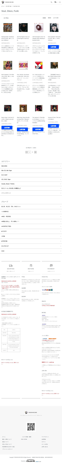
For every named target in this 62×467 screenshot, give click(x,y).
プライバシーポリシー (6, 452)
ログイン (43, 444)
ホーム (2, 6)
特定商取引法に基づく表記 (7, 449)
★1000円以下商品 (6, 227)
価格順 (49, 17)
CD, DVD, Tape (9, 6)
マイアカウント (44, 439)
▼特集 (3, 238)
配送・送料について (6, 442)
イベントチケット (6, 193)
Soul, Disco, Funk (17, 6)
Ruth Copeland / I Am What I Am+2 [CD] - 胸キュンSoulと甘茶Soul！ (7, 76)
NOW (3, 254)
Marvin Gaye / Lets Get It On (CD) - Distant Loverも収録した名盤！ (7, 119)
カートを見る (44, 447)
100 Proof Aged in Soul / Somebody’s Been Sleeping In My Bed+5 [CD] (38, 38)
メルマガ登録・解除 (25, 439)
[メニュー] (60, 2)
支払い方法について (6, 447)
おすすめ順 (55, 17)
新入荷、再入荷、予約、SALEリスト (12, 207)
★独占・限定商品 (6, 217)
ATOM (25, 442)
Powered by (31, 463)
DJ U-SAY (4, 174)
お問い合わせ (44, 449)
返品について (4, 444)
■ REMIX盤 (4, 243)
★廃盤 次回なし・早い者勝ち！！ (11, 222)
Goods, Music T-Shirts (7, 183)
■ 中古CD (4, 233)
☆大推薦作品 (5, 212)
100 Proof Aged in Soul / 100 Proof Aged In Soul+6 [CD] (23, 38)
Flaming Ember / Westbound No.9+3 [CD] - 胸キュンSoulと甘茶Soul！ (7, 38)
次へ (35, 152)
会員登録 (43, 442)
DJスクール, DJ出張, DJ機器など (11, 188)
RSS (22, 442)
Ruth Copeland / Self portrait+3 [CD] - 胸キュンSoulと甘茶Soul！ (54, 38)
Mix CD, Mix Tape (6, 170)
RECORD (4, 166)
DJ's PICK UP (5, 248)
